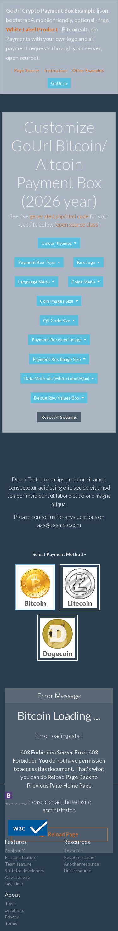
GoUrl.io (59, 83)
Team (10, 903)
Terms (11, 923)
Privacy (12, 916)
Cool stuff (15, 850)
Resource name (79, 857)
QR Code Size (57, 320)
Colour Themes (57, 243)
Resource (73, 850)
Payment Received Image (57, 339)
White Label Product (32, 29)
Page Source (26, 70)
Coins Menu (83, 281)
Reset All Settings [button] (59, 417)
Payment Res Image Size (57, 359)
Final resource (77, 870)
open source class (77, 224)
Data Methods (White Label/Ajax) (57, 378)
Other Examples (88, 70)
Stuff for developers (24, 870)
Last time (14, 883)
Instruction (55, 70)
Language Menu (34, 281)
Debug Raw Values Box (57, 398)
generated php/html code (59, 216)
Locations (14, 910)
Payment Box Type (37, 262)
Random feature (21, 857)
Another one (17, 877)
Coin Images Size (57, 301)
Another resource (81, 864)
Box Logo (86, 262)
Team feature (18, 864)
